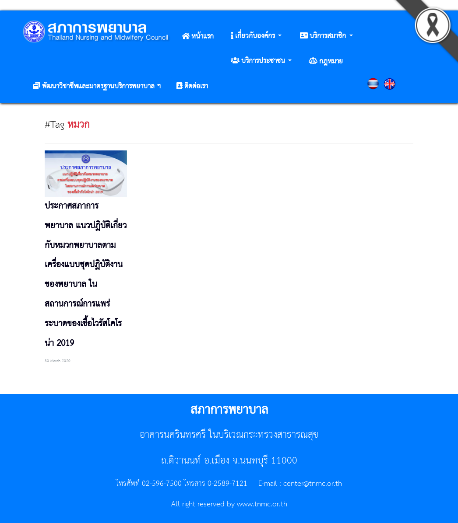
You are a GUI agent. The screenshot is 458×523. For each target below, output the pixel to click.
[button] (256, 36)
